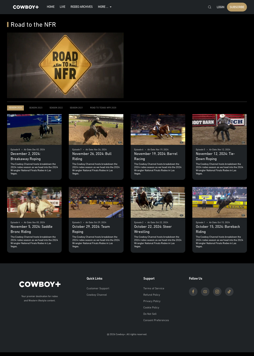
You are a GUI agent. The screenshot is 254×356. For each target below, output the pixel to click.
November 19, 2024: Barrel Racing (155, 156)
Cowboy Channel (97, 295)
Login (220, 7)
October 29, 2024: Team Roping (91, 229)
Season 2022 (56, 108)
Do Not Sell (149, 314)
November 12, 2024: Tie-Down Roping (215, 156)
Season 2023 (35, 108)
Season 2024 (15, 108)
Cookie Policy (151, 307)
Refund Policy (151, 295)
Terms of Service (153, 288)
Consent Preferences (156, 320)
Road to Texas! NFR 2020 (103, 108)
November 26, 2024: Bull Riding (92, 156)
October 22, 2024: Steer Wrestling (153, 229)
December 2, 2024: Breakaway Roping (26, 156)
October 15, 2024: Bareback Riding (218, 229)
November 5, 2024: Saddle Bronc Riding (31, 229)
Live (62, 6)
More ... (105, 7)
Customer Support (98, 288)
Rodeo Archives (82, 6)
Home (50, 6)
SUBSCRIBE (237, 7)
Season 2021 (76, 108)
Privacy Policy (151, 301)
